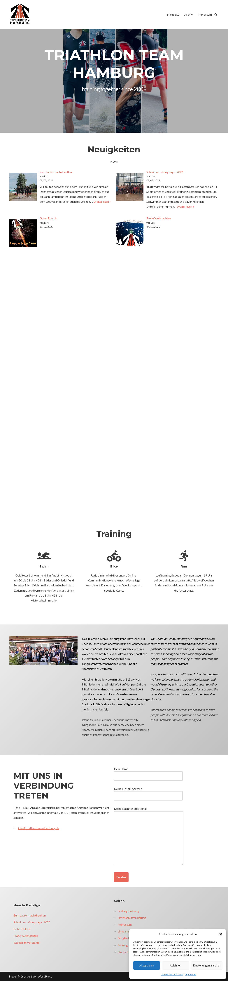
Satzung (123, 945)
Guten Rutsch (48, 218)
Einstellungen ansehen (206, 965)
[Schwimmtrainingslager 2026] (129, 187)
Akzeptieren (146, 965)
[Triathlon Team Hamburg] (20, 14)
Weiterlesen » (102, 201)
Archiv (188, 14)
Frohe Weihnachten (158, 218)
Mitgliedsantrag (128, 938)
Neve (12, 976)
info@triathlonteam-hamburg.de (38, 828)
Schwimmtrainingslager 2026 (164, 172)
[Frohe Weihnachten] (129, 233)
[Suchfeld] (215, 14)
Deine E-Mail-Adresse (148, 792)
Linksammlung (127, 931)
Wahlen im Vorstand (26, 942)
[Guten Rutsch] (23, 233)
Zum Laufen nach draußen (56, 172)
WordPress (45, 976)
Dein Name (148, 772)
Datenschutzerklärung (172, 974)
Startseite (173, 14)
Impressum (190, 974)
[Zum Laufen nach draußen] (23, 187)
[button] (220, 934)
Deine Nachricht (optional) (148, 836)
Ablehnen (175, 965)
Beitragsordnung (128, 911)
